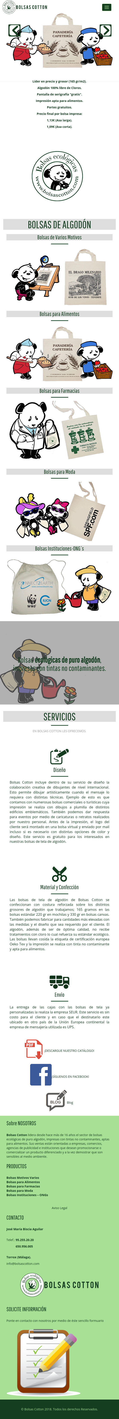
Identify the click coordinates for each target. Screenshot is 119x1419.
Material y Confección (59, 887)
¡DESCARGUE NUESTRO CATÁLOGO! (59, 1051)
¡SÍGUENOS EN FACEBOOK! (59, 1077)
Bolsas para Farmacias (59, 390)
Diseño (59, 769)
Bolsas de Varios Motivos (59, 237)
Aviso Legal (59, 1208)
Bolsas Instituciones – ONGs (27, 1195)
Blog (59, 1102)
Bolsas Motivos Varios (22, 1178)
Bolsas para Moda (59, 471)
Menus (106, 7)
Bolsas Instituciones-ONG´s (59, 548)
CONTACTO (15, 1217)
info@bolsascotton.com (22, 1264)
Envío (59, 994)
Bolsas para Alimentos (59, 313)
